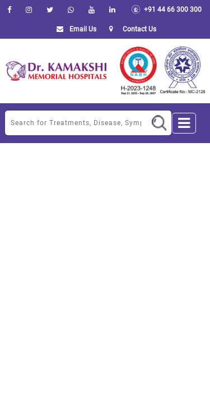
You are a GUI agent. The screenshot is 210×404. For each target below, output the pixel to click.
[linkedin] (112, 9)
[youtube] (91, 9)
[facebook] (9, 9)
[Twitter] (50, 9)
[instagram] (28, 9)
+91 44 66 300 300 (166, 9)
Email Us (74, 29)
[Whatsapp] (70, 9)
